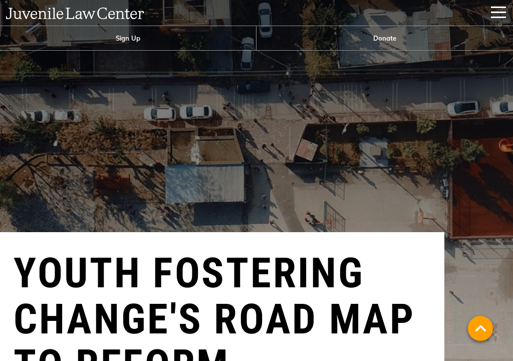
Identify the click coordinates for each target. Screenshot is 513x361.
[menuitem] (128, 38)
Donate (384, 38)
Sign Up (128, 38)
